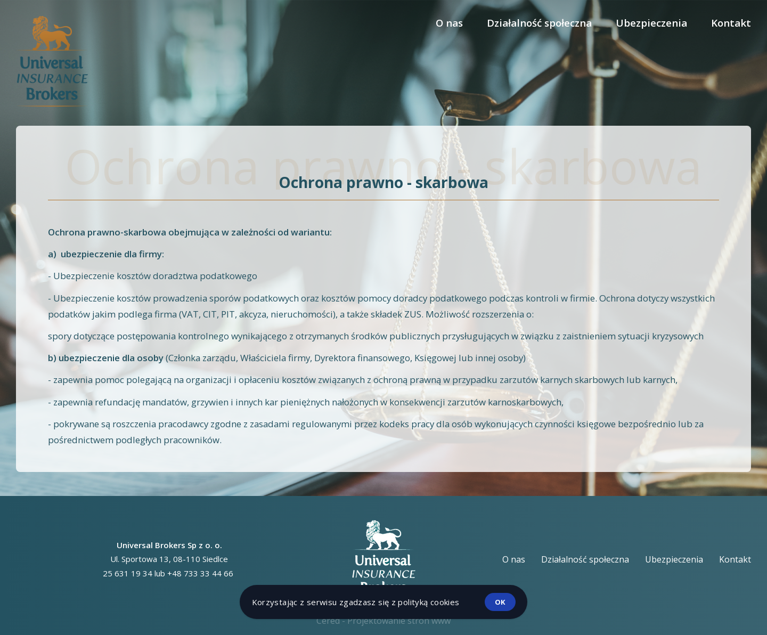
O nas (449, 22)
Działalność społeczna (539, 22)
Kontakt (731, 22)
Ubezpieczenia (651, 22)
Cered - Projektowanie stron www (383, 620)
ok (500, 602)
